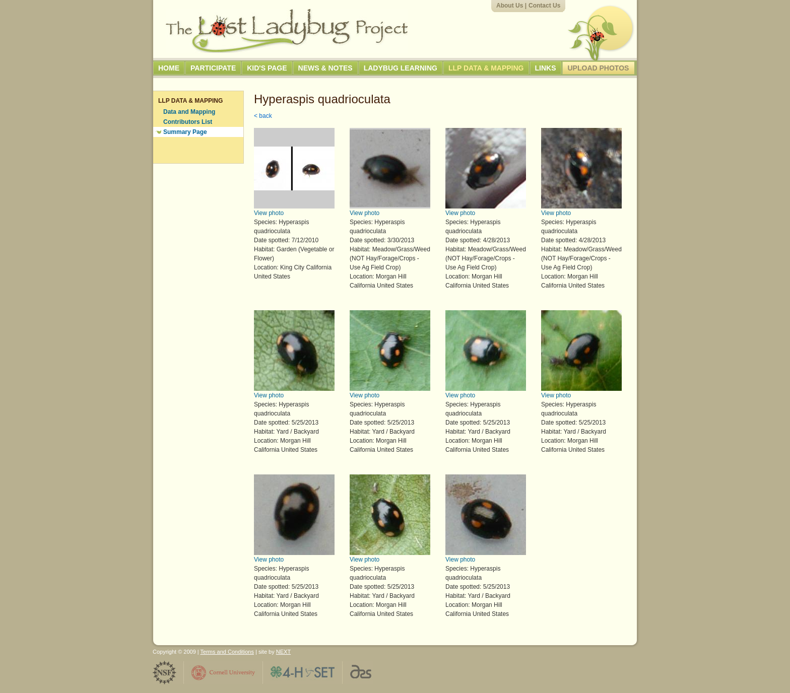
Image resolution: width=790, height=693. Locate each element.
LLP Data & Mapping (486, 68)
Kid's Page (267, 68)
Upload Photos (598, 68)
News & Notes (325, 68)
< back (263, 115)
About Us (509, 5)
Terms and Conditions (227, 652)
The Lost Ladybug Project (287, 31)
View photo (269, 213)
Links (545, 68)
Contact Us (544, 5)
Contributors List (187, 121)
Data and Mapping (189, 111)
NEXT (283, 652)
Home (168, 68)
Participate (213, 68)
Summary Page (185, 131)
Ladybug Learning (400, 68)
